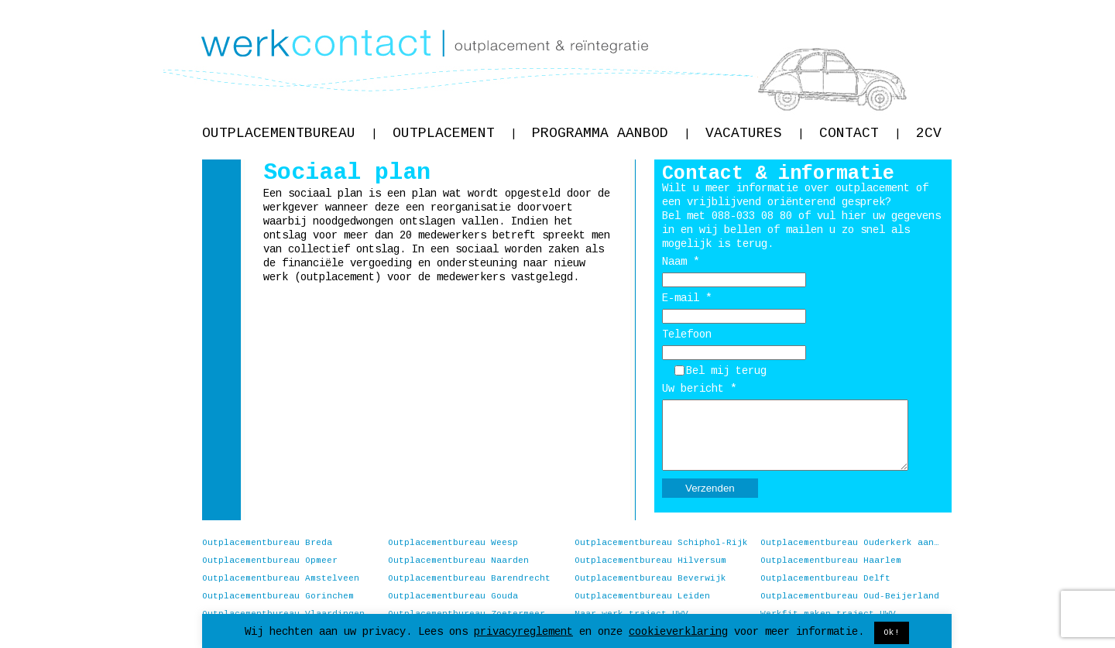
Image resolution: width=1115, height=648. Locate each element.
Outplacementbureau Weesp (453, 542)
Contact (860, 133)
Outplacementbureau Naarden (458, 560)
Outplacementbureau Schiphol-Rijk (661, 542)
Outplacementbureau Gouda (453, 596)
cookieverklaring (678, 632)
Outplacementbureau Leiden (642, 596)
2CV (929, 133)
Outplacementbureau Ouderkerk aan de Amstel (850, 542)
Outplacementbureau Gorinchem (278, 596)
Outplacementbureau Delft (825, 578)
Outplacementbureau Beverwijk (650, 578)
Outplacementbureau (289, 133)
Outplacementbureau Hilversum (650, 560)
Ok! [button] (891, 632)
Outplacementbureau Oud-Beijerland (849, 596)
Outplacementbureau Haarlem (830, 560)
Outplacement (454, 133)
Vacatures (754, 133)
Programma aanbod (611, 133)
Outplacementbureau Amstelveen (280, 578)
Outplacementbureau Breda (267, 542)
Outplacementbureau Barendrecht (469, 578)
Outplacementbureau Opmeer (270, 560)
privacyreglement (523, 632)
